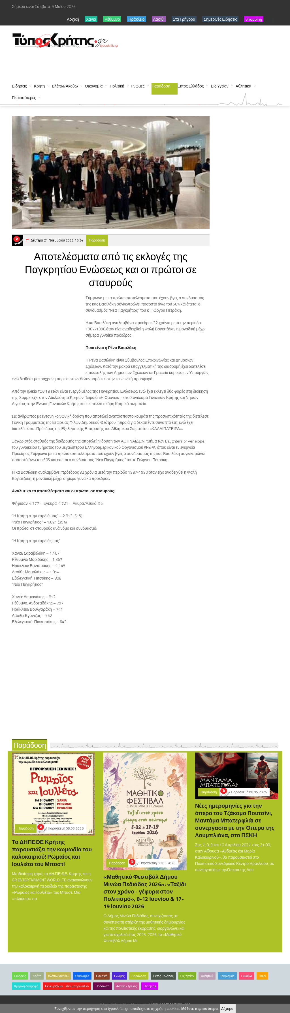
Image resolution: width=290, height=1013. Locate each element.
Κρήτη (39, 86)
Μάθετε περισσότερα (199, 1008)
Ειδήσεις (19, 86)
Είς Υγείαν (219, 86)
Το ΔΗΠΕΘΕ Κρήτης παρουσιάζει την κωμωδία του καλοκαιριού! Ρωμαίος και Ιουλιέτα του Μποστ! (52, 852)
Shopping (150, 986)
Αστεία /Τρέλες (126, 986)
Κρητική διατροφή (26, 986)
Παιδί (262, 976)
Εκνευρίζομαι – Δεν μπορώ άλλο (67, 986)
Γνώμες (138, 86)
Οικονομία (94, 86)
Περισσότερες (24, 98)
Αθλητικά (243, 86)
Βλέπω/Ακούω (65, 86)
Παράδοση (161, 86)
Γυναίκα (246, 976)
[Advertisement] (115, 63)
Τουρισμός (227, 976)
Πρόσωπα (102, 986)
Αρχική (73, 19)
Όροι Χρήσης (161, 1004)
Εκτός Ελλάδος (191, 86)
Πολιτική (117, 86)
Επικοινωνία (181, 1004)
